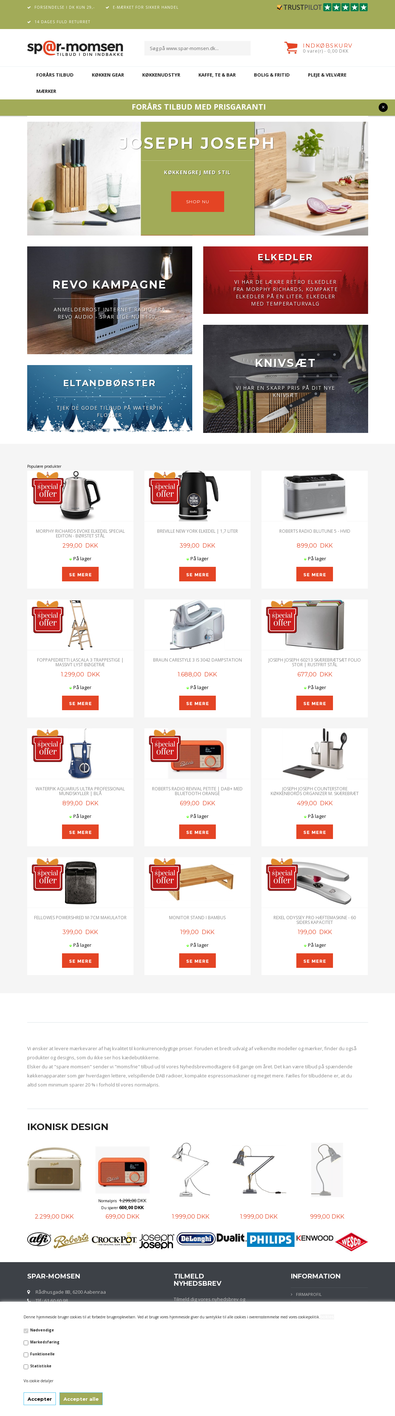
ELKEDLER (285, 257)
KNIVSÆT (285, 363)
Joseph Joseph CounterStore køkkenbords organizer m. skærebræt (315, 791)
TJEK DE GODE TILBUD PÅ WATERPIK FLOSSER (109, 411)
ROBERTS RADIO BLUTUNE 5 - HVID (314, 531)
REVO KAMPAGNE (110, 284)
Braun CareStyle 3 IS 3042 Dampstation (197, 660)
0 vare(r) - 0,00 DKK (325, 51)
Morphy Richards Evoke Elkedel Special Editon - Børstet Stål (80, 533)
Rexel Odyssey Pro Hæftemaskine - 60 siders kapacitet (314, 920)
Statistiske (41, 1365)
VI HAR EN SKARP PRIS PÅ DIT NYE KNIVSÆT (285, 391)
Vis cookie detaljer (38, 1380)
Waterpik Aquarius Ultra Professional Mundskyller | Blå (80, 791)
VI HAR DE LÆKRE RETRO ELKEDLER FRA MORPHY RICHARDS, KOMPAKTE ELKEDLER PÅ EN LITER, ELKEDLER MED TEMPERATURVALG (285, 292)
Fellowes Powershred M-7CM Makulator (80, 917)
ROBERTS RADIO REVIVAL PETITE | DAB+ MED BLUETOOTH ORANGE (197, 791)
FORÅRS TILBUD (55, 74)
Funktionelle (42, 1353)
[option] (61, 1182)
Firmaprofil (309, 1294)
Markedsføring (44, 1342)
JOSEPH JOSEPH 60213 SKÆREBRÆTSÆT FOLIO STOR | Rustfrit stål (314, 662)
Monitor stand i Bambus (197, 917)
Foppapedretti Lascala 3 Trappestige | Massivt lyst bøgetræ (80, 662)
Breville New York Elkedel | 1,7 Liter (197, 531)
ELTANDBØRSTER (109, 383)
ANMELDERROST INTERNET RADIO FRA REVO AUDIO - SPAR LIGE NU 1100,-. (109, 313)
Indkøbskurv (328, 45)
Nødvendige (42, 1330)
